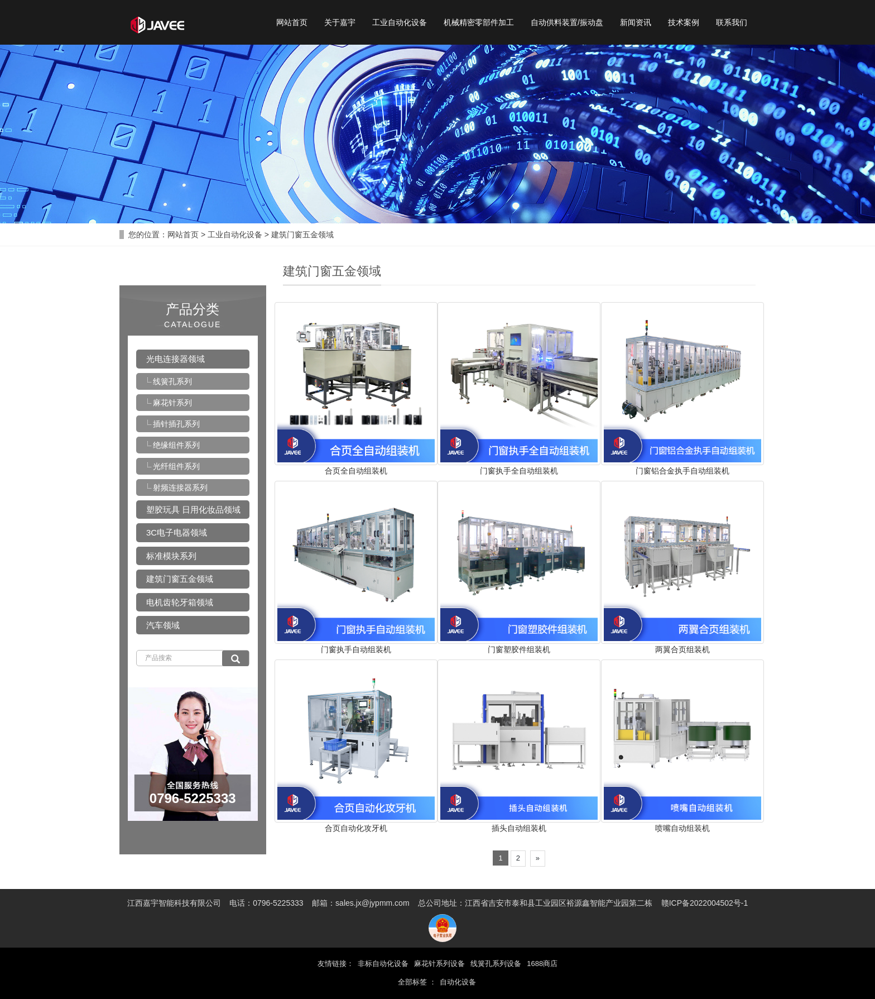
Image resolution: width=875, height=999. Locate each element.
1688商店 (542, 963)
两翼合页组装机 (682, 649)
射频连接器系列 (180, 487)
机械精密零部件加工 (479, 22)
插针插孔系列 (176, 423)
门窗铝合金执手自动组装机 (682, 470)
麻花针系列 (172, 402)
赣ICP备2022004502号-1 (704, 902)
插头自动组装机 (519, 828)
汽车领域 (163, 625)
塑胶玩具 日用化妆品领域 (193, 509)
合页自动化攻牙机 (356, 828)
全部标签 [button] (412, 982)
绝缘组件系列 (176, 445)
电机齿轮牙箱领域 (179, 602)
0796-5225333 (278, 902)
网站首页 (291, 22)
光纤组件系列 (176, 466)
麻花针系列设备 (439, 963)
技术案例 (683, 22)
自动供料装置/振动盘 (567, 22)
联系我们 (731, 22)
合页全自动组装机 (356, 470)
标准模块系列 (171, 556)
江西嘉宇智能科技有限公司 (174, 902)
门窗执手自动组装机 (356, 649)
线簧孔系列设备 (495, 963)
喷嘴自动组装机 (682, 828)
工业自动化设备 (399, 22)
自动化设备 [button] (458, 982)
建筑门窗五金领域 (301, 234)
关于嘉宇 (339, 22)
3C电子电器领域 (176, 532)
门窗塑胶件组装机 (519, 649)
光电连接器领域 (175, 359)
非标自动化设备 (383, 963)
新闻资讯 (635, 22)
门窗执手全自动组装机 (519, 470)
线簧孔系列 (172, 381)
